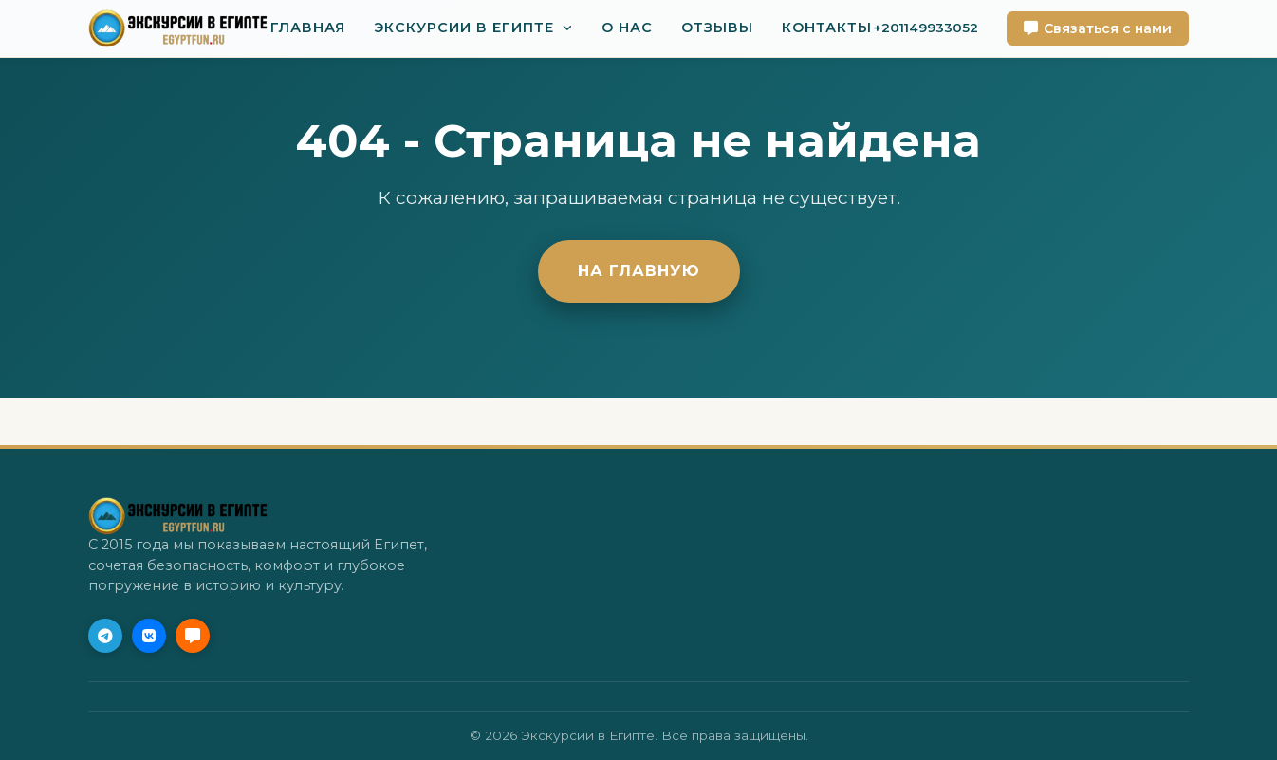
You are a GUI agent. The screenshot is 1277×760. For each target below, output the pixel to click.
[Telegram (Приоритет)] (105, 636)
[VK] (149, 636)
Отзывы (717, 27)
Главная (307, 27)
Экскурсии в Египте (464, 27)
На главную (639, 271)
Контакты (827, 27)
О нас (627, 27)
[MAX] (193, 636)
